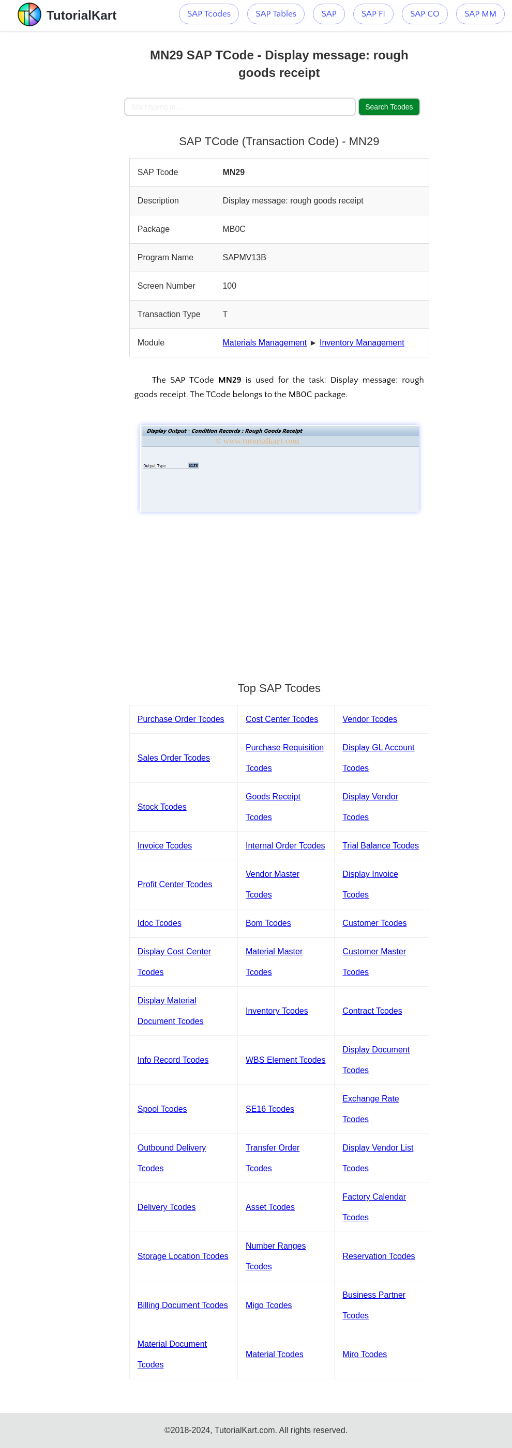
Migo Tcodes (269, 1305)
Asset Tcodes (270, 1207)
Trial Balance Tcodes (380, 845)
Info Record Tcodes (173, 1060)
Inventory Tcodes (277, 1010)
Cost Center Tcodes (282, 719)
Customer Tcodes (374, 923)
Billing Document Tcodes (183, 1305)
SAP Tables (275, 14)
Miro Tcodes (364, 1354)
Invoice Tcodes (165, 845)
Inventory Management (362, 342)
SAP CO (425, 14)
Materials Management (264, 342)
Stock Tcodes (162, 806)
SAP (328, 14)
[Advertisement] (62, 186)
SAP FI (373, 14)
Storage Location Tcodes (183, 1256)
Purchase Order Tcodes (181, 719)
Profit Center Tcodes (175, 884)
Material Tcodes (275, 1354)
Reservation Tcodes (378, 1256)
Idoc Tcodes (160, 923)
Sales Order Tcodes (174, 757)
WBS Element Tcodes (285, 1060)
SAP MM (480, 14)
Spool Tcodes (162, 1109)
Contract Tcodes (372, 1010)
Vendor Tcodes (369, 719)
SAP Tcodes (209, 14)
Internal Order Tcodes (285, 845)
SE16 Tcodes (270, 1109)
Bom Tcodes (268, 923)
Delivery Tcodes (167, 1207)
